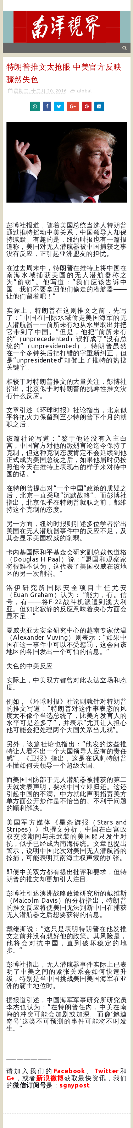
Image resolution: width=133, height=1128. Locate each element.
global (84, 90)
